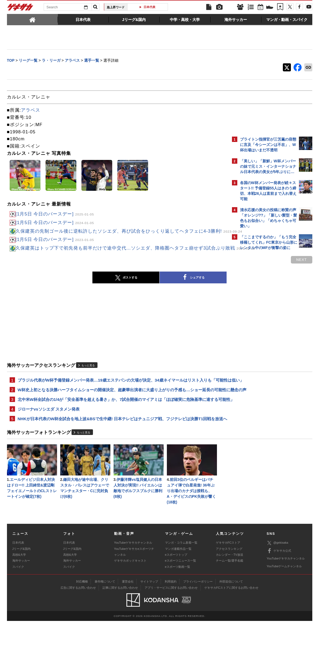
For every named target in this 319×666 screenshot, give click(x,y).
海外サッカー (21, 605)
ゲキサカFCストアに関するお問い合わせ (231, 632)
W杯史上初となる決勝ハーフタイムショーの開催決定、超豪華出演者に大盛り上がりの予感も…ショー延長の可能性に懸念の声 (118, 414)
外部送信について (231, 626)
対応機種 (82, 626)
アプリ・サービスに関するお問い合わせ (171, 632)
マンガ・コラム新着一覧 (181, 587)
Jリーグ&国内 (21, 593)
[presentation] (32, 19)
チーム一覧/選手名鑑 (229, 605)
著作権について (105, 626)
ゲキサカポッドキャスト (130, 605)
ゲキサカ (20, 9)
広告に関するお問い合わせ (78, 632)
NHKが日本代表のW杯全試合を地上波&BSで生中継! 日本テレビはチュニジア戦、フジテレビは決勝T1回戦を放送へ (116, 457)
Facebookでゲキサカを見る (262, 345)
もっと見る (88, 380)
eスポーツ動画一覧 (177, 611)
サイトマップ (149, 626)
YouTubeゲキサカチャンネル (133, 587)
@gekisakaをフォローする (261, 334)
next (207, 275)
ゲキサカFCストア (228, 587)
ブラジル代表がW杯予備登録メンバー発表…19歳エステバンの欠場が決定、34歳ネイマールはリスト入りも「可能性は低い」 (115, 398)
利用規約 (171, 626)
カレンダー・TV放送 (229, 599)
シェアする (146, 292)
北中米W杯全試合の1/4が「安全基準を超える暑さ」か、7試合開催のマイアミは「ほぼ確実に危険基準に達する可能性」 (118, 431)
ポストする (79, 292)
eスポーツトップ (176, 599)
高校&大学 (19, 599)
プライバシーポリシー (198, 626)
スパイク (18, 611)
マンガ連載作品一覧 (178, 593)
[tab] (32, 19)
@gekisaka (277, 588)
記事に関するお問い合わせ (120, 632)
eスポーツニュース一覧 (180, 605)
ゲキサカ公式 (279, 595)
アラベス (30, 110)
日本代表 (149, 7)
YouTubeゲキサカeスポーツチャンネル (134, 596)
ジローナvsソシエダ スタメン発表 (49, 444)
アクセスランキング (229, 593)
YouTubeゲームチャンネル (284, 611)
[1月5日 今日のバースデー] (55, 214)
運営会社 (128, 626)
